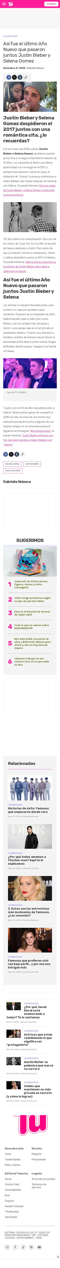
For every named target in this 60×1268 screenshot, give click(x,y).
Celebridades (10, 36)
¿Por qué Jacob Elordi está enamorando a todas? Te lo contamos (26, 1012)
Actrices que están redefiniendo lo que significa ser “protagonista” (29, 1040)
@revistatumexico (40, 430)
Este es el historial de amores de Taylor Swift (32, 613)
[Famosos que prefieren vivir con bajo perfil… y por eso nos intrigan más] (30, 940)
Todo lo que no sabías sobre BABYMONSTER (31, 627)
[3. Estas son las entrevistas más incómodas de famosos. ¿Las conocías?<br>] (30, 888)
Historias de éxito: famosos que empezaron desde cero (28, 810)
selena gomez (12, 464)
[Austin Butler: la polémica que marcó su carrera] (13, 1061)
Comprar (51, 4)
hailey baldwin (12, 470)
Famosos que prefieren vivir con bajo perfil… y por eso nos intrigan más (29, 964)
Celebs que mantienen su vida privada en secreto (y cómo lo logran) (29, 1091)
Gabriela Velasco (35, 68)
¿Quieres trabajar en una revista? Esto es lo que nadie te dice (31, 661)
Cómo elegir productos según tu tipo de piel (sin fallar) (32, 599)
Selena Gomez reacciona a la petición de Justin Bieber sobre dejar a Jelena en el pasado (29, 266)
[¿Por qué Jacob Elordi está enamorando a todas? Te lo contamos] (13, 1006)
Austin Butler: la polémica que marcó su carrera (38, 1065)
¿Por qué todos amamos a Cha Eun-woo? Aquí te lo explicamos (27, 860)
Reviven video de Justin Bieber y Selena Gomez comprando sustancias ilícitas (29, 190)
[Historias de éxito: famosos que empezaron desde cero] (30, 788)
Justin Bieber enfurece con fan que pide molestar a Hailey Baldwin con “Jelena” (28, 440)
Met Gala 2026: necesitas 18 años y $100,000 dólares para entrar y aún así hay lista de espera (32, 643)
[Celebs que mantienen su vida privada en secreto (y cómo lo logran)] (13, 1085)
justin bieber (32, 464)
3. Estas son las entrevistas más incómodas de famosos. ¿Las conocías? (29, 912)
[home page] (10, 4)
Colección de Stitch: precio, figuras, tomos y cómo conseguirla (31, 584)
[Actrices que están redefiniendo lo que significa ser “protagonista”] (13, 1034)
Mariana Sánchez (31, 816)
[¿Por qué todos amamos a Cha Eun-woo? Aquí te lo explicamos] (30, 836)
